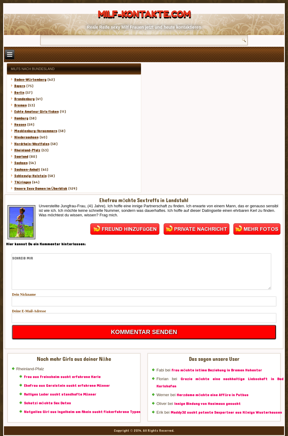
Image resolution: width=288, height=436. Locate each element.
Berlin (19, 92)
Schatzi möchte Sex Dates (47, 403)
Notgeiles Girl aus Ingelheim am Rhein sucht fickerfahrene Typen (82, 411)
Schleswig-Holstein (30, 176)
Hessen (20, 124)
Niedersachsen (26, 137)
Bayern (19, 86)
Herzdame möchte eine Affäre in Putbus (212, 395)
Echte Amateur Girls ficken (36, 111)
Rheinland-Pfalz (27, 150)
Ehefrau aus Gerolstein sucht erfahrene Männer (67, 385)
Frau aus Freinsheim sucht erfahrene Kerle (62, 376)
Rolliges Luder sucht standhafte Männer (60, 394)
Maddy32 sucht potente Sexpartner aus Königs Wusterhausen (226, 412)
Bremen (20, 105)
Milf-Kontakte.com (144, 14)
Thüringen (22, 182)
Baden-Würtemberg (30, 79)
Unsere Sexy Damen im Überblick (40, 188)
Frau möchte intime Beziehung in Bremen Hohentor (216, 370)
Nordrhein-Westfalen (31, 144)
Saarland (21, 156)
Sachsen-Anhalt (27, 169)
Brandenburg (24, 99)
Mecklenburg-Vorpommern (35, 131)
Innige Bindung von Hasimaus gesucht (207, 403)
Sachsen (20, 163)
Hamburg (21, 118)
